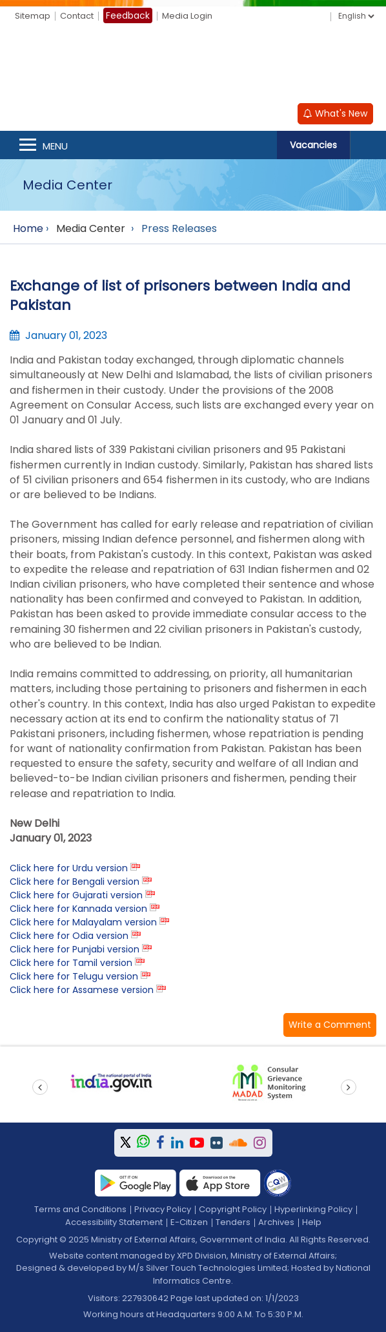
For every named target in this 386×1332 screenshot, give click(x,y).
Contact (77, 16)
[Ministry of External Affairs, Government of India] (193, 65)
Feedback (128, 15)
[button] (329, 1025)
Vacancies (313, 145)
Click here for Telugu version (74, 976)
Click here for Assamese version (82, 989)
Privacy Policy (162, 1209)
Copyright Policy (233, 1209)
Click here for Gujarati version (76, 895)
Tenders (233, 1222)
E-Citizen (189, 1222)
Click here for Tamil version (71, 962)
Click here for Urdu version (69, 868)
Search (368, 145)
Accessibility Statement (114, 1222)
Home (28, 228)
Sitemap (32, 16)
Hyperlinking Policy (313, 1209)
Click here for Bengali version (74, 881)
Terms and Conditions (80, 1209)
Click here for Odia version (69, 935)
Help (311, 1222)
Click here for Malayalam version (83, 922)
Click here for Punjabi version (74, 949)
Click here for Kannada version (78, 908)
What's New (335, 113)
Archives (276, 1222)
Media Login (187, 16)
